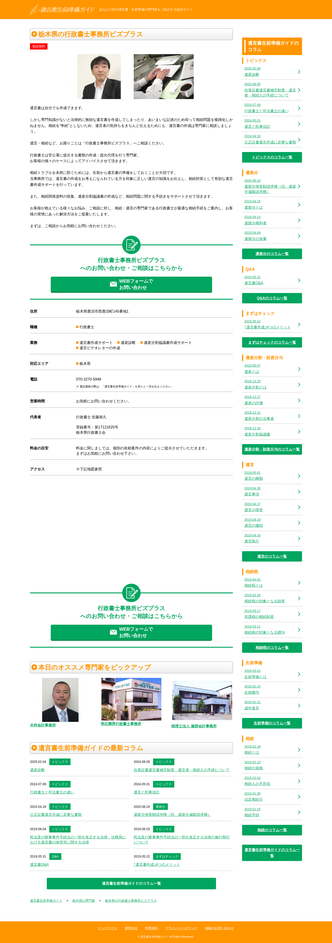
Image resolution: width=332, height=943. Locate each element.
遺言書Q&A (39, 865)
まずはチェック (167, 856)
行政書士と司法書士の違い (52, 792)
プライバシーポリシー (181, 928)
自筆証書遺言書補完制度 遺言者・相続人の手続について (182, 770)
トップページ (107, 928)
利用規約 (151, 928)
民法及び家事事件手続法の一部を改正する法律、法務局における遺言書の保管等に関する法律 (78, 839)
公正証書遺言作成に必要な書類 (56, 815)
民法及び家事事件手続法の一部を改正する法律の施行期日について (182, 839)
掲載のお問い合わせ (219, 928)
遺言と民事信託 (147, 792)
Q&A (55, 856)
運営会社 (131, 928)
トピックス (60, 762)
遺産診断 (37, 770)
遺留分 (160, 806)
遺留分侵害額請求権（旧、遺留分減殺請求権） (172, 815)
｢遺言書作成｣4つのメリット (157, 865)
